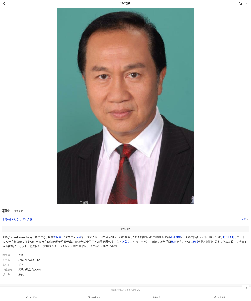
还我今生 (127, 241)
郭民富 (57, 237)
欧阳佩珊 (228, 237)
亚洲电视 (175, 237)
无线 (78, 237)
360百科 (125, 3)
